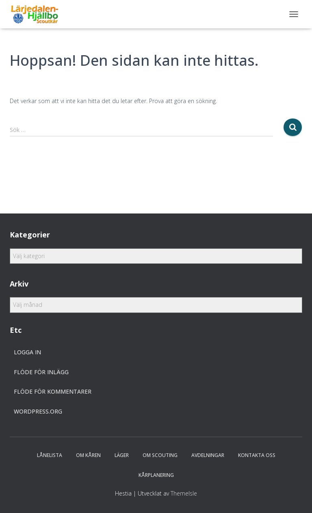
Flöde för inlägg (41, 372)
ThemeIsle (184, 493)
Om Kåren (88, 455)
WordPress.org (38, 411)
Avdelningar (207, 455)
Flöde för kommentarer (52, 391)
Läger (122, 455)
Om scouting (160, 455)
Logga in (27, 352)
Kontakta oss (256, 455)
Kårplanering (156, 475)
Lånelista (49, 455)
